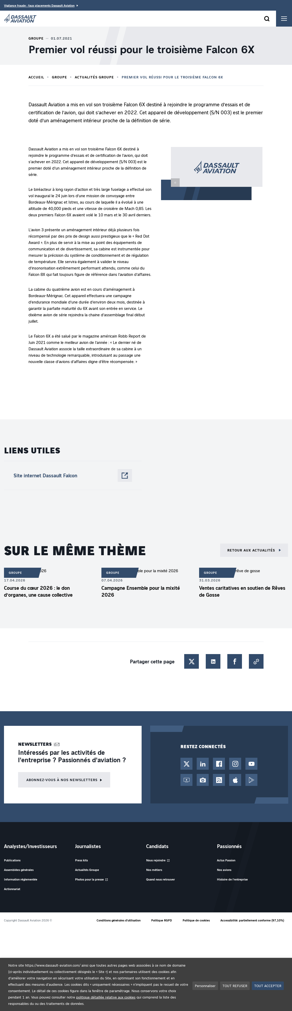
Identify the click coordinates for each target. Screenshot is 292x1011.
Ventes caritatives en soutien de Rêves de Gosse (242, 591)
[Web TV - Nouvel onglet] (186, 780)
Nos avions (224, 870)
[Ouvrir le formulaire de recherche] (266, 19)
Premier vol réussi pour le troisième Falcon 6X (172, 77)
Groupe (59, 77)
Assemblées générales (19, 870)
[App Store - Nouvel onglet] (235, 780)
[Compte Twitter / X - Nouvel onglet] (186, 764)
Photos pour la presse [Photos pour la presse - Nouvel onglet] (89, 879)
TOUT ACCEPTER (267, 985)
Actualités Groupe (94, 77)
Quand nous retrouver (160, 879)
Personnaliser (205, 985)
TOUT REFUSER (235, 985)
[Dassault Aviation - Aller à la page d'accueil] (20, 19)
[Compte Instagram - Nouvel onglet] (235, 764)
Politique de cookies (196, 920)
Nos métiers (154, 870)
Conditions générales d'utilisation (119, 920)
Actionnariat (12, 889)
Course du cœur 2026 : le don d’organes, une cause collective (38, 591)
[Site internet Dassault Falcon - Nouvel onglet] (73, 475)
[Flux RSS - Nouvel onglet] (219, 780)
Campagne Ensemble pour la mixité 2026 (140, 591)
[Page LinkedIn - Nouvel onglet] (203, 764)
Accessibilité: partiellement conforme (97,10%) (252, 920)
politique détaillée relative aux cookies (105, 997)
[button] (212, 173)
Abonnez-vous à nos (61, 779)
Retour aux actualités (251, 550)
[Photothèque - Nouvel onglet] (203, 780)
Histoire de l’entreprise (232, 879)
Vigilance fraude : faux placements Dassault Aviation (39, 5)
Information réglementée (20, 879)
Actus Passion (226, 860)
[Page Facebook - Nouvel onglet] (219, 764)
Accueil (36, 77)
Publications (12, 860)
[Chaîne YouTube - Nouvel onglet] (251, 764)
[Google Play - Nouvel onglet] (251, 780)
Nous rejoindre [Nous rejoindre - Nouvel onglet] (156, 860)
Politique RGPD (161, 920)
